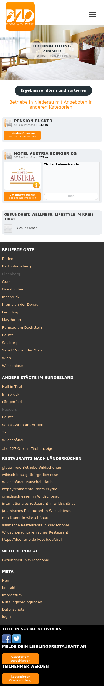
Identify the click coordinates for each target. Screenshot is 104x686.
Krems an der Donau (20, 304)
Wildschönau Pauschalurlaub (27, 482)
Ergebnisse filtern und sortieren (53, 90)
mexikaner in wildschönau (25, 518)
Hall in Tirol (12, 386)
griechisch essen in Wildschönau (31, 496)
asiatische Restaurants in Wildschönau (36, 525)
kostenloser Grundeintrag (20, 678)
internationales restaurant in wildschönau (39, 503)
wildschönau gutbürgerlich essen (31, 475)
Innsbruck (11, 297)
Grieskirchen (13, 289)
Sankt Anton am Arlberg (23, 425)
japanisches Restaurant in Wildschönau (37, 511)
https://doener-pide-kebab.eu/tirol (32, 539)
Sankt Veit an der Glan (22, 350)
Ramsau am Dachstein (22, 327)
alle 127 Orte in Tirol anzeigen (29, 449)
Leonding (10, 312)
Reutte (8, 335)
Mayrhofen (11, 320)
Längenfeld (12, 402)
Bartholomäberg (16, 266)
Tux (5, 432)
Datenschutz (13, 609)
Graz (6, 282)
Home (7, 580)
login (6, 616)
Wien (6, 358)
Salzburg (10, 343)
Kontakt (9, 588)
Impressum (12, 595)
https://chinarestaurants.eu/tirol (30, 489)
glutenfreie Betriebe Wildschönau (31, 467)
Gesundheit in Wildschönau (26, 560)
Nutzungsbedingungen (22, 602)
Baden (8, 259)
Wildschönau (13, 366)
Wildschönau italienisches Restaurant (35, 532)
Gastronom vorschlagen (20, 658)
